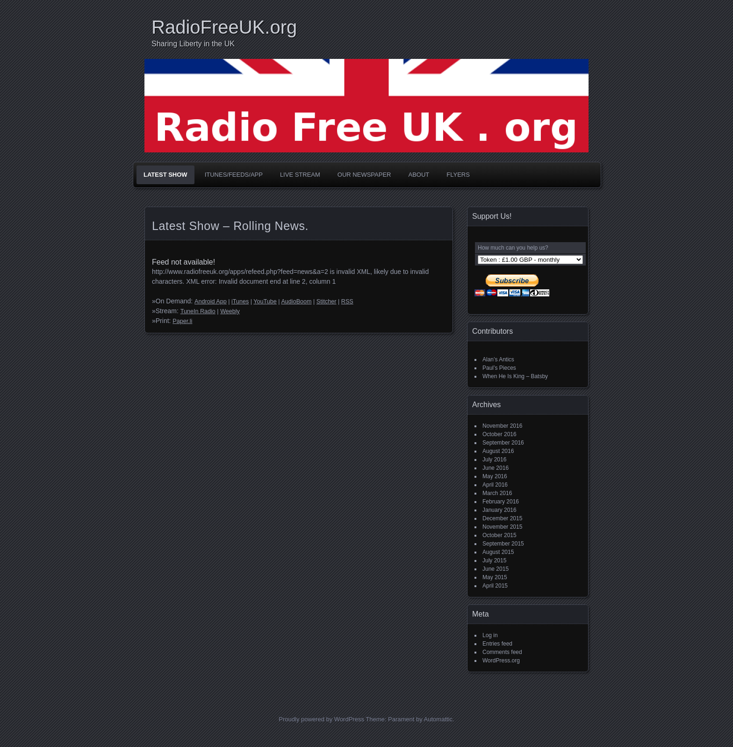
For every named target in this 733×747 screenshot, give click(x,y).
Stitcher (326, 301)
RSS (347, 301)
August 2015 (498, 552)
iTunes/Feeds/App (234, 174)
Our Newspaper (364, 174)
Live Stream (300, 174)
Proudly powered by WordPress (321, 719)
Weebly (230, 311)
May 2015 (494, 577)
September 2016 (503, 442)
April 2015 (495, 585)
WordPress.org (501, 660)
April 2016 (495, 484)
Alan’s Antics (498, 359)
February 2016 (500, 501)
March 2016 (497, 493)
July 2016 (494, 459)
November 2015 (502, 527)
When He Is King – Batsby (515, 376)
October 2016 (499, 434)
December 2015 (502, 518)
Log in (490, 635)
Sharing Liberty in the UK (193, 44)
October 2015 (499, 535)
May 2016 (494, 476)
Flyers (458, 174)
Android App (210, 301)
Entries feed (497, 643)
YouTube (265, 301)
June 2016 (495, 468)
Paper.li (182, 321)
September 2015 (503, 543)
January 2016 (499, 510)
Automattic (438, 719)
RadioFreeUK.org (224, 27)
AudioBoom (296, 301)
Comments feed (502, 652)
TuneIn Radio (198, 311)
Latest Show (165, 174)
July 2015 (494, 560)
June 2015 (495, 569)
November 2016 (502, 426)
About (418, 174)
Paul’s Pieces (499, 368)
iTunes (240, 301)
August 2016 (498, 451)
